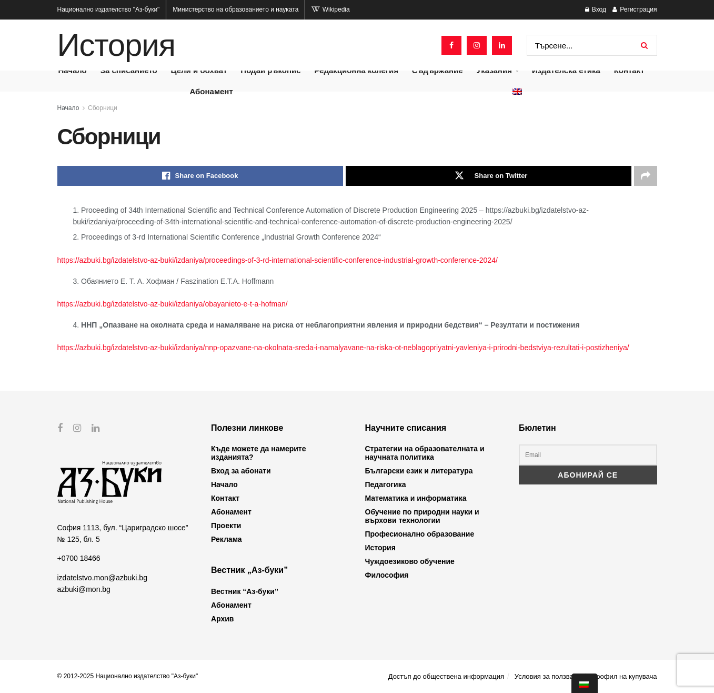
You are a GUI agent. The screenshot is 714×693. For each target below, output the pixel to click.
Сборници (102, 108)
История (116, 45)
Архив (222, 619)
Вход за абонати (241, 471)
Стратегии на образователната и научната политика (425, 452)
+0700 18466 (78, 558)
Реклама (226, 539)
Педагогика (385, 484)
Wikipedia (330, 9)
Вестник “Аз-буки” (244, 591)
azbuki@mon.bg (83, 589)
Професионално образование (420, 534)
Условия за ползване (548, 676)
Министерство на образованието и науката (235, 9)
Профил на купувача (624, 676)
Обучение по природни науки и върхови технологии (422, 516)
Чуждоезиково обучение (410, 561)
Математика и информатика (416, 498)
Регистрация (634, 9)
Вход (595, 9)
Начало (68, 108)
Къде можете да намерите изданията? (258, 452)
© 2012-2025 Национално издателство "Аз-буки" (127, 676)
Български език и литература (419, 471)
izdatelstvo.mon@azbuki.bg (102, 577)
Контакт (225, 498)
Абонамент (211, 91)
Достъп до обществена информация (446, 676)
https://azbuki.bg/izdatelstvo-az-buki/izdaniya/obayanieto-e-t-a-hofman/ (172, 304)
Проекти (226, 525)
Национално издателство (108, 9)
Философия (387, 575)
